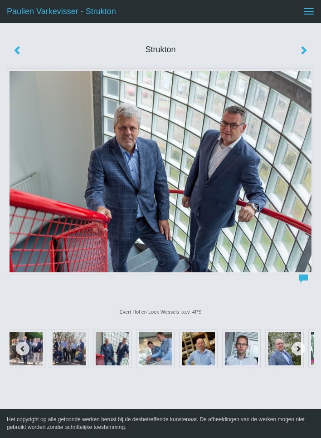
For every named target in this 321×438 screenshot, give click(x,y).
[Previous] (22, 348)
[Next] (298, 348)
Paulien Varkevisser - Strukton (61, 11)
